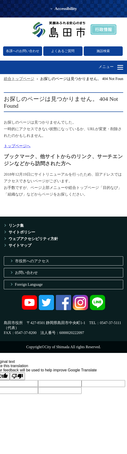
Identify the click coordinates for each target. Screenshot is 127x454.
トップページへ (17, 146)
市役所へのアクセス (32, 261)
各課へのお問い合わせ (22, 51)
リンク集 (16, 225)
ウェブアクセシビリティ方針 (33, 239)
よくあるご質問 (62, 51)
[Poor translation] (17, 376)
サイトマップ (20, 245)
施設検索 (103, 51)
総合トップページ (19, 79)
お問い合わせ (26, 273)
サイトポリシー (22, 232)
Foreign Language (29, 284)
